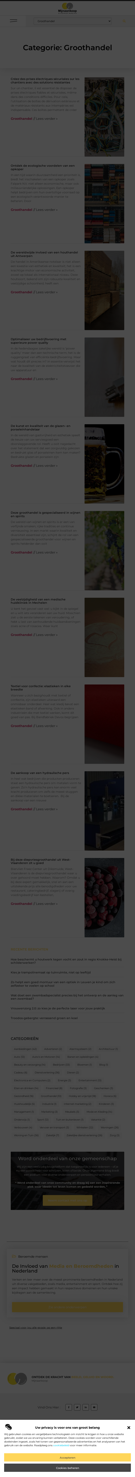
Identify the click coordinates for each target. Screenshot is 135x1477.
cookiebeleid (61, 1446)
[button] (129, 1429)
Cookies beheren (67, 1469)
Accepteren (67, 1459)
